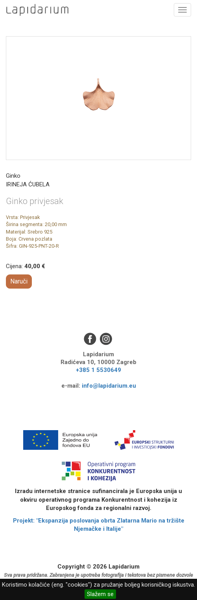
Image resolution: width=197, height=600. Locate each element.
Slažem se (100, 594)
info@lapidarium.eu (109, 385)
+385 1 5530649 (98, 370)
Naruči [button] (19, 281)
